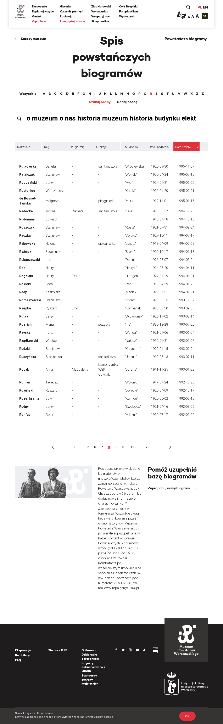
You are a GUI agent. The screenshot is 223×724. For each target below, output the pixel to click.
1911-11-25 (159, 369)
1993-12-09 (185, 300)
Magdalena (80, 369)
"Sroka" (130, 252)
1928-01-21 (159, 292)
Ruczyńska (27, 357)
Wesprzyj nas (100, 16)
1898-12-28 (159, 324)
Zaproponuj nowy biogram (169, 488)
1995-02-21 (185, 191)
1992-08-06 (185, 407)
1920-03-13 (159, 300)
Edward (51, 219)
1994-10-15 (185, 219)
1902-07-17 (159, 415)
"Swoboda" (133, 407)
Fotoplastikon (128, 11)
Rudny (24, 407)
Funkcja (101, 147)
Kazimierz (53, 292)
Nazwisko (23, 147)
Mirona (51, 211)
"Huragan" (132, 276)
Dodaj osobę (127, 102)
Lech (49, 284)
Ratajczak (27, 174)
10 (123, 447)
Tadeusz (52, 382)
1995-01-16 (185, 201)
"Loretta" (131, 369)
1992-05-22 (185, 415)
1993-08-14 (185, 316)
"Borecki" (131, 390)
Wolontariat (99, 11)
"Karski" (130, 191)
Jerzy (50, 183)
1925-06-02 (159, 398)
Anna (49, 369)
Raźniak (25, 252)
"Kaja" (129, 211)
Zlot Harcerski (101, 6)
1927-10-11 (159, 235)
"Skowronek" (134, 316)
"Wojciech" (132, 382)
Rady (23, 292)
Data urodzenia (159, 147)
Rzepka (25, 308)
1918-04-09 (159, 244)
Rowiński (26, 390)
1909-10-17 (159, 252)
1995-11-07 (185, 166)
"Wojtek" (131, 174)
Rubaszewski (29, 260)
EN (205, 7)
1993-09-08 (185, 308)
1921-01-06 (159, 333)
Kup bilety (39, 21)
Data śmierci (183, 147)
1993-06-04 (185, 333)
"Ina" (128, 324)
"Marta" (130, 201)
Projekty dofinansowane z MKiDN (93, 667)
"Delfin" (130, 260)
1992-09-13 (185, 398)
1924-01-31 (159, 183)
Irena (49, 333)
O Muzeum (89, 650)
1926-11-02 (159, 316)
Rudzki (24, 349)
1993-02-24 (185, 349)
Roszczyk (26, 227)
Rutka (23, 316)
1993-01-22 (185, 369)
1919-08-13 (159, 357)
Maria (50, 324)
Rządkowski (28, 341)
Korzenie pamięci (71, 11)
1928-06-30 (159, 308)
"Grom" (130, 300)
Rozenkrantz (29, 398)
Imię (46, 147)
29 (148, 447)
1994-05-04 (185, 260)
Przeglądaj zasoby (72, 21)
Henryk (51, 268)
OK (187, 716)
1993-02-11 (185, 357)
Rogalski (26, 276)
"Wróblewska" (135, 166)
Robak (24, 369)
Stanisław (53, 174)
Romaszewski (30, 300)
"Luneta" (130, 244)
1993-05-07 (185, 341)
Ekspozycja (39, 6)
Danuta (51, 166)
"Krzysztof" (133, 349)
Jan (48, 260)
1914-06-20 (159, 268)
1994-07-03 (185, 244)
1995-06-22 (185, 183)
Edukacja (66, 16)
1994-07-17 (185, 235)
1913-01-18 (159, 219)
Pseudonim (130, 147)
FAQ (18, 660)
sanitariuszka (107, 166)
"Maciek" (131, 292)
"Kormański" (134, 308)
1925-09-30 (159, 166)
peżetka (104, 324)
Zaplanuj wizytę (43, 11)
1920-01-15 (159, 349)
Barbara (78, 211)
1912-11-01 (159, 201)
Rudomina (27, 219)
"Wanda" (131, 333)
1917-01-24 (159, 382)
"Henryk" (131, 268)
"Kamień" (131, 398)
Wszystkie (27, 93)
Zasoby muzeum (33, 39)
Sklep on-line (100, 21)
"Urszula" (131, 357)
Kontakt (37, 16)
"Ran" (128, 284)
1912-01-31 (159, 341)
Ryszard (51, 308)
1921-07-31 (159, 227)
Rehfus (24, 415)
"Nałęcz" (131, 341)
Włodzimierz (55, 191)
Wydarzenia (127, 16)
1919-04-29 (159, 284)
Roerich (25, 324)
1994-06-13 (185, 252)
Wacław (51, 341)
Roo (22, 268)
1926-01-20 (159, 191)
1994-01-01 (185, 292)
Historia (65, 6)
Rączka (25, 235)
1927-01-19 (159, 276)
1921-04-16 (159, 407)
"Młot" (129, 183)
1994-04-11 (185, 268)
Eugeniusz (53, 252)
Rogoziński (28, 183)
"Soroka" (131, 235)
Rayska (24, 333)
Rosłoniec (27, 191)
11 (132, 447)
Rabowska (27, 244)
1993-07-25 (185, 324)
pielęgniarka (107, 201)
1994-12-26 (185, 211)
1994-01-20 (185, 284)
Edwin (50, 398)
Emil (75, 308)
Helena (51, 244)
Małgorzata (54, 201)
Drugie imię (77, 147)
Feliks (76, 276)
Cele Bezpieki (128, 6)
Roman (24, 382)
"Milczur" (131, 415)
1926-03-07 (159, 260)
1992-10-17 (185, 390)
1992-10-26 (185, 382)
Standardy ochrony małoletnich (90, 679)
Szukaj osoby (100, 102)
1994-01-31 (185, 276)
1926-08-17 (159, 211)
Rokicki (25, 284)
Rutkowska (28, 166)
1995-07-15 (185, 174)
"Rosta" (130, 227)
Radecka (26, 211)
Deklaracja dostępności (90, 657)
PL (199, 7)
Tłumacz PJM (57, 650)
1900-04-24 (159, 174)
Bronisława (54, 357)
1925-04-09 (159, 390)
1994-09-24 (185, 227)
